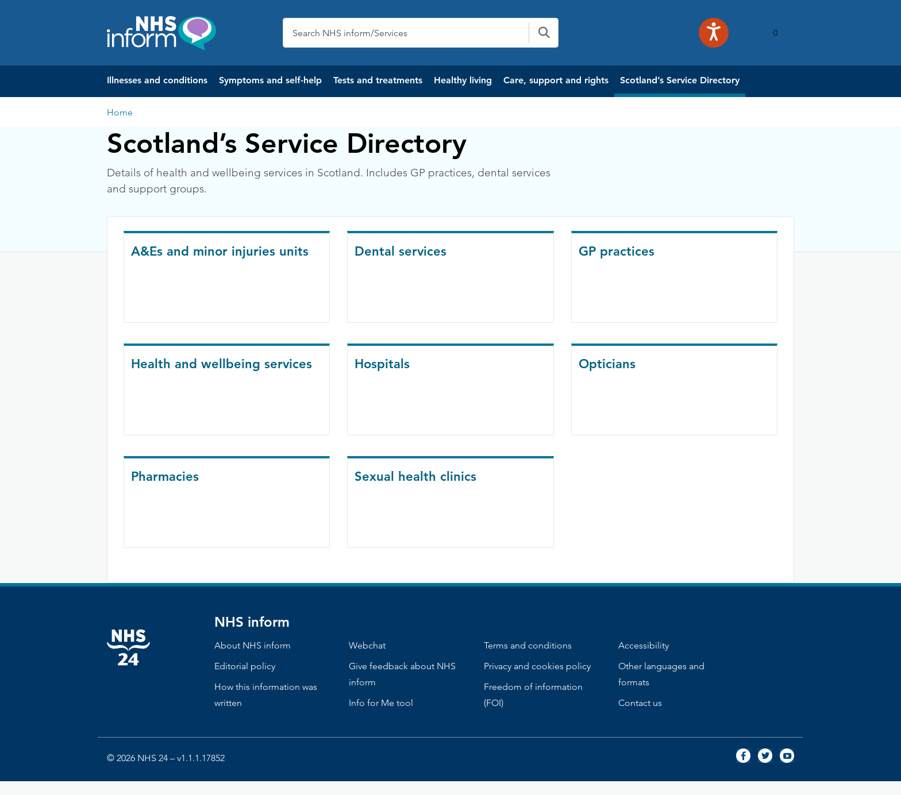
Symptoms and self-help (270, 80)
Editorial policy (244, 666)
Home (120, 112)
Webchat (367, 645)
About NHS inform (252, 645)
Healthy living (463, 80)
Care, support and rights (556, 80)
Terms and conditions (528, 645)
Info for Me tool (381, 702)
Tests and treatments (377, 80)
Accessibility (643, 645)
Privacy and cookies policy (537, 666)
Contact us (640, 702)
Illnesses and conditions (157, 80)
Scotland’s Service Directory (680, 80)
